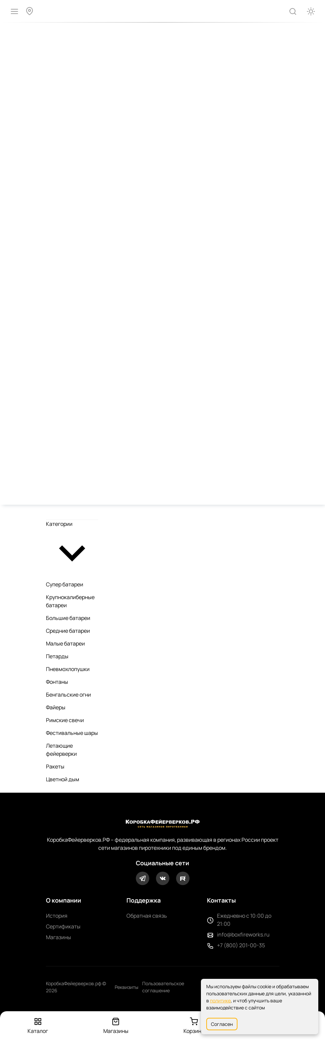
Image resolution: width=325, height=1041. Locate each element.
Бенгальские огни (68, 694)
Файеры (55, 707)
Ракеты (55, 766)
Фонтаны (57, 681)
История (56, 915)
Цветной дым (62, 779)
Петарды (57, 656)
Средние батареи (68, 630)
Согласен (222, 1024)
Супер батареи (64, 584)
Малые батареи (65, 643)
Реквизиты (126, 987)
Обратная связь (146, 915)
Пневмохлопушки (68, 669)
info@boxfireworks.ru (243, 934)
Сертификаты (63, 926)
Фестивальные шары (72, 733)
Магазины (58, 937)
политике (220, 1000)
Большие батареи (68, 618)
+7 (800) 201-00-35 (241, 945)
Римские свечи (65, 720)
